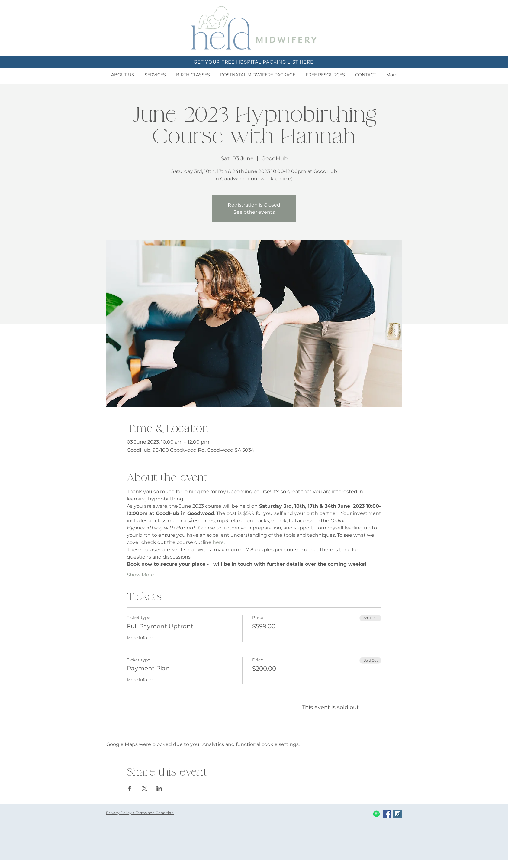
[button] (122, 74)
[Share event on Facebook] (130, 788)
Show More (140, 575)
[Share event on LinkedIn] (159, 788)
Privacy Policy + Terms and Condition (140, 812)
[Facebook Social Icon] (387, 814)
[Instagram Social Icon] (397, 814)
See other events (254, 212)
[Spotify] (376, 814)
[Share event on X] (144, 788)
